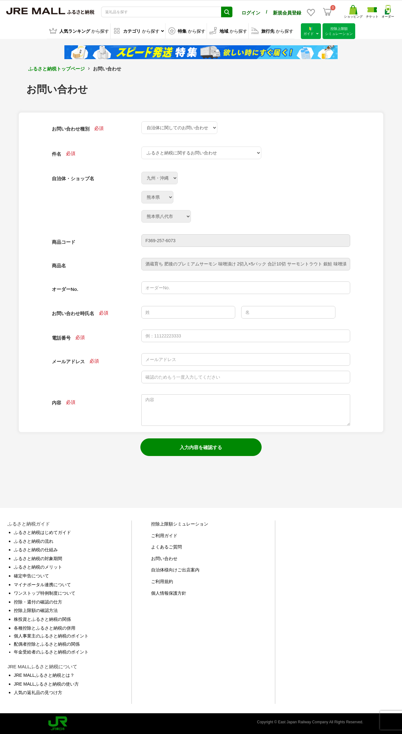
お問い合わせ (164, 558)
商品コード (63, 242)
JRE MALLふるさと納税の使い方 (46, 683)
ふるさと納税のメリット (38, 567)
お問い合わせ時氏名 (73, 313)
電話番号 (61, 338)
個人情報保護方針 (168, 592)
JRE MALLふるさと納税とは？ (44, 675)
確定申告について (31, 575)
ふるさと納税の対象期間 (38, 558)
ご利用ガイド (164, 535)
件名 (56, 154)
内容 (56, 402)
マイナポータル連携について (42, 584)
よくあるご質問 (166, 546)
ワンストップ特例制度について (44, 593)
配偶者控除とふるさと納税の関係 (47, 643)
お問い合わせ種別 (71, 128)
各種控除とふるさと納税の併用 (44, 627)
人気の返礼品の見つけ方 (38, 692)
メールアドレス (68, 361)
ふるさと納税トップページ (56, 68)
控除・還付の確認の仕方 (38, 601)
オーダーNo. (65, 289)
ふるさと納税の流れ (33, 540)
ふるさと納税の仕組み (36, 549)
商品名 (59, 265)
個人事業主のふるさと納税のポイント (51, 635)
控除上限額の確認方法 (36, 610)
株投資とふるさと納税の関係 (42, 619)
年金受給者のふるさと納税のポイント (51, 651)
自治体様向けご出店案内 (175, 569)
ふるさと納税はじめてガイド (42, 532)
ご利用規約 (162, 581)
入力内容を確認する (201, 447)
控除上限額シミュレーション (179, 523)
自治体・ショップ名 (73, 178)
